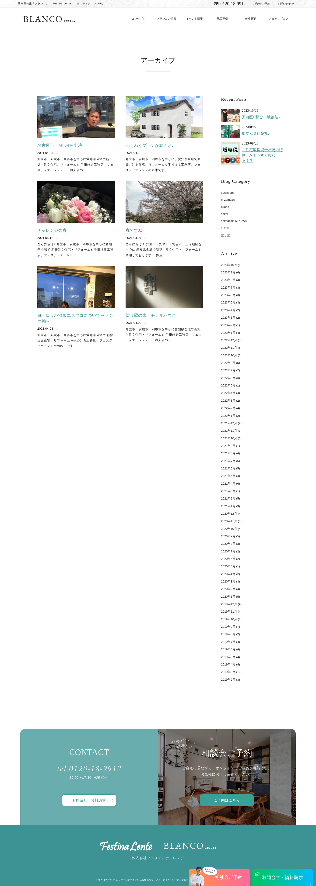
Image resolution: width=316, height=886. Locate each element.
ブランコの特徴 (166, 18)
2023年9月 (228, 272)
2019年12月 (229, 604)
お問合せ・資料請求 (89, 800)
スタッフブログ (278, 18)
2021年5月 (228, 476)
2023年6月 (228, 295)
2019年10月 (229, 619)
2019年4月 (228, 664)
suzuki (225, 228)
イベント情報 (194, 18)
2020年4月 (228, 574)
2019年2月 (228, 679)
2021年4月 (228, 483)
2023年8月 (228, 280)
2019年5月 (228, 657)
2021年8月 (228, 453)
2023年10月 (229, 265)
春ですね (134, 230)
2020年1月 (228, 596)
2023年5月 (228, 302)
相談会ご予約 (261, 3)
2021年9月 (228, 446)
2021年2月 (228, 498)
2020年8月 (228, 543)
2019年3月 (228, 672)
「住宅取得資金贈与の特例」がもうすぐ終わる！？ (262, 155)
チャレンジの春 (52, 230)
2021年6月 (228, 468)
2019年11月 (229, 611)
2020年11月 (229, 521)
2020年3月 (228, 581)
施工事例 (222, 18)
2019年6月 (228, 649)
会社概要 (250, 18)
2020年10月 (229, 529)
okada (225, 207)
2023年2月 (228, 325)
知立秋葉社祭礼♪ (256, 133)
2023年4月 (228, 310)
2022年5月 (228, 385)
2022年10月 (229, 355)
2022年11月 (229, 347)
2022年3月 (228, 400)
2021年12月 (229, 423)
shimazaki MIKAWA (234, 221)
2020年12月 (229, 513)
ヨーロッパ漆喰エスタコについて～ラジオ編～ (75, 318)
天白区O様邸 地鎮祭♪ (261, 117)
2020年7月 (228, 551)
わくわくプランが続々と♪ (150, 145)
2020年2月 (228, 589)
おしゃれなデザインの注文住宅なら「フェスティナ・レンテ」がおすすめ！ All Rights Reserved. (168, 880)
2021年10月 (229, 438)
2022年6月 (228, 378)
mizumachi (228, 199)
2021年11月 (229, 430)
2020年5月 (228, 566)
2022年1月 (228, 415)
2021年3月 (228, 491)
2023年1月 (228, 332)
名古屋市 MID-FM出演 (59, 145)
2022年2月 (228, 408)
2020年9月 (228, 536)
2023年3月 (228, 317)
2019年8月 (228, 634)
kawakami (227, 192)
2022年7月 (228, 370)
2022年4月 (228, 393)
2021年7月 (228, 461)
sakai (224, 214)
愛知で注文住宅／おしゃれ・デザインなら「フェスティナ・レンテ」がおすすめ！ (49, 19)
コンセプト (138, 18)
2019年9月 (228, 626)
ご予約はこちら (227, 800)
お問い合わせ (285, 3)
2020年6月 (228, 559)
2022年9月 (228, 363)
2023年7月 (228, 287)
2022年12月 (229, 340)
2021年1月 (228, 506)
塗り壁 (225, 235)
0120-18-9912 (233, 3)
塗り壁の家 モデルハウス (151, 315)
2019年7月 (228, 642)
